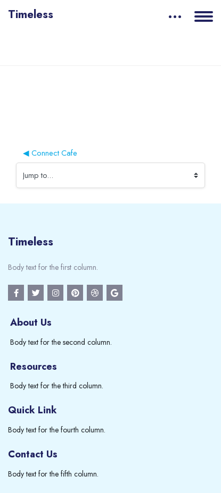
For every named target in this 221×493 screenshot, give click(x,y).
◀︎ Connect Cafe (50, 152)
